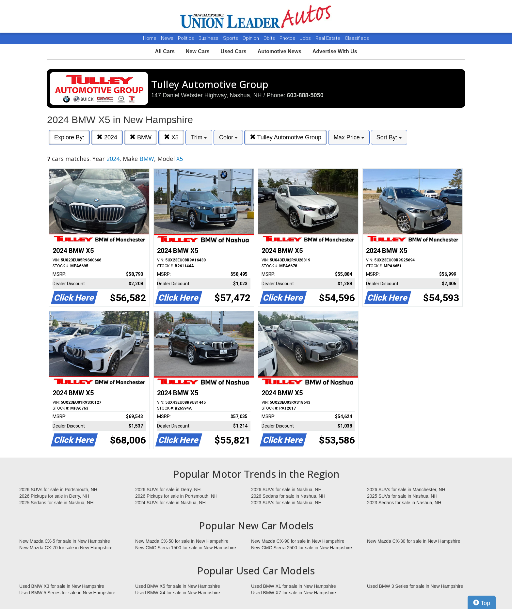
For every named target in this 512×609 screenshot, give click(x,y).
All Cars (164, 51)
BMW (141, 137)
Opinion (251, 38)
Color (228, 137)
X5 (171, 137)
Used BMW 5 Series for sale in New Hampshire (67, 592)
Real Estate (328, 38)
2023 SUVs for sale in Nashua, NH (286, 502)
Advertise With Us (334, 51)
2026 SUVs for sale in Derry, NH (167, 489)
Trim (199, 137)
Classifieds (357, 38)
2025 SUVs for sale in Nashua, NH (402, 496)
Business (209, 38)
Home (149, 38)
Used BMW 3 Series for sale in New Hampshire (415, 586)
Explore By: (69, 137)
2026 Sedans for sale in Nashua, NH (288, 496)
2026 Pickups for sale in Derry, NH (54, 496)
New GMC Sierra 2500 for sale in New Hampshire (301, 547)
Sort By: (389, 137)
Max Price (349, 137)
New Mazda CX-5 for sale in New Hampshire (64, 541)
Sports (231, 38)
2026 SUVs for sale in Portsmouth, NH (58, 489)
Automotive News (279, 51)
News (167, 38)
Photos (288, 38)
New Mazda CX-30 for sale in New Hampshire (413, 541)
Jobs (306, 38)
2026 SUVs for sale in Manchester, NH (406, 489)
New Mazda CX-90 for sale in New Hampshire (297, 541)
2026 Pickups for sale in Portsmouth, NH (176, 496)
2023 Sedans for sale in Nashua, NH (404, 502)
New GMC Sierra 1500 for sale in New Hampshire (185, 547)
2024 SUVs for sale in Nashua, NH (170, 502)
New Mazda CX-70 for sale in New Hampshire (66, 547)
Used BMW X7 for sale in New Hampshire (293, 592)
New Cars (198, 51)
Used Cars (234, 51)
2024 (107, 137)
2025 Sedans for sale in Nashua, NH (56, 502)
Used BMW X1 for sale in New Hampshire (293, 586)
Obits (270, 38)
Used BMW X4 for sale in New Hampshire (177, 592)
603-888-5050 (305, 95)
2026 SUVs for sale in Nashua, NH (286, 489)
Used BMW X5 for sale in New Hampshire (177, 586)
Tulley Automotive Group (285, 137)
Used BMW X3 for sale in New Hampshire (61, 586)
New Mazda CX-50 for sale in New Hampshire (182, 541)
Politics (186, 38)
